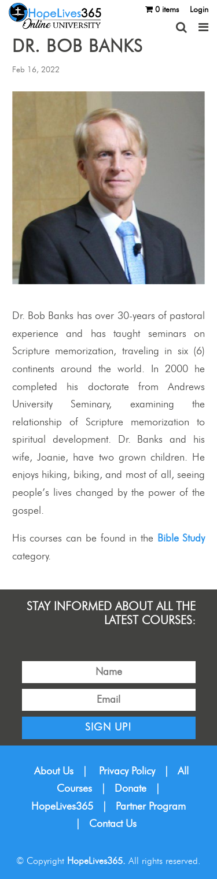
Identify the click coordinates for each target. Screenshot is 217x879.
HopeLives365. (96, 861)
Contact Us (113, 824)
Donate (130, 789)
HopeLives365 (62, 807)
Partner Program (151, 807)
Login (199, 10)
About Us (53, 771)
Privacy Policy (127, 771)
